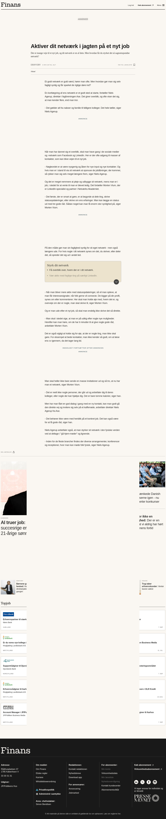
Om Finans (41, 769)
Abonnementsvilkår (110, 790)
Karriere (4, 518)
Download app (75, 777)
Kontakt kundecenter (110, 786)
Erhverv (36, 65)
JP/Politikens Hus (9, 786)
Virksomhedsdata (109, 773)
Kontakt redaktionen (78, 769)
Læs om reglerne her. (112, 814)
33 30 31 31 (6, 776)
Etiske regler (41, 773)
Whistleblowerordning (46, 781)
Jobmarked (74, 793)
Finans (144, 580)
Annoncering (74, 789)
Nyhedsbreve (75, 773)
